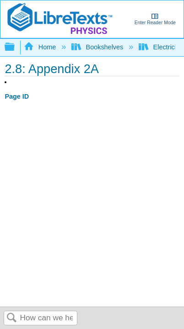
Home (41, 47)
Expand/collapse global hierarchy (15, 47)
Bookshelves (98, 47)
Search (12, 318)
